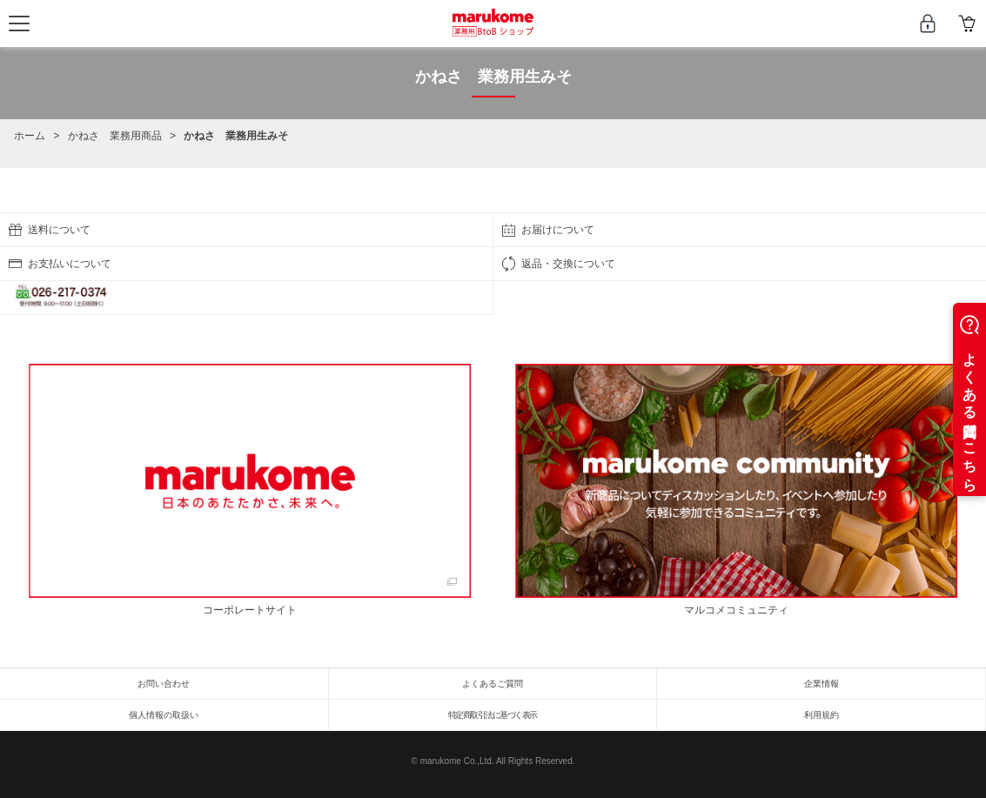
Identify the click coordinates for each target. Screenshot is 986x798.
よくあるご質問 (492, 683)
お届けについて (557, 230)
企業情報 (821, 683)
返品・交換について (568, 264)
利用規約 (821, 715)
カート (966, 23)
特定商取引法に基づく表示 (492, 715)
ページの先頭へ (968, 207)
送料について (59, 230)
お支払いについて (69, 264)
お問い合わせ (164, 683)
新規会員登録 (927, 23)
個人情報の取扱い (163, 715)
